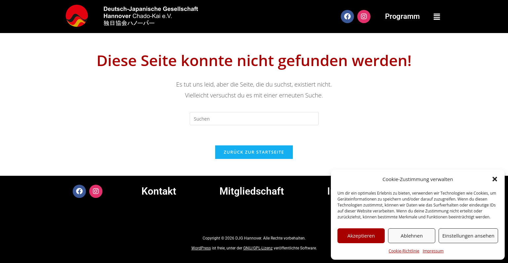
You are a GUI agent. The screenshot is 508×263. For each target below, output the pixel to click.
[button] (494, 179)
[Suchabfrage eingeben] (254, 118)
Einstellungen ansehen (468, 235)
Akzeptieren (361, 235)
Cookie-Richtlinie (404, 251)
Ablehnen (412, 235)
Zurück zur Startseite (254, 152)
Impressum (433, 251)
